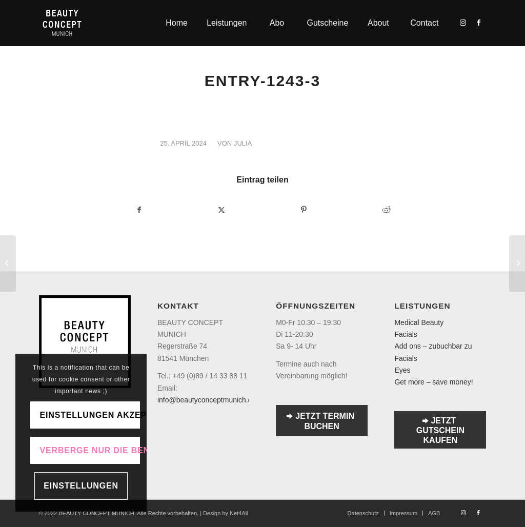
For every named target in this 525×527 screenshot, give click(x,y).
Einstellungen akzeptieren (90, 415)
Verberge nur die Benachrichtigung (90, 450)
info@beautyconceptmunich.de (206, 400)
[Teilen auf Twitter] (221, 210)
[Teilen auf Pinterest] (304, 210)
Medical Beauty (418, 322)
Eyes (402, 370)
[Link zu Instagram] (463, 22)
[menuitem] (176, 23)
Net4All (238, 513)
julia (243, 143)
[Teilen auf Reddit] (386, 210)
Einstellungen (81, 485)
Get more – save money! (433, 382)
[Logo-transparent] (62, 23)
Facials (405, 334)
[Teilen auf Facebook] (139, 210)
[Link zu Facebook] (478, 22)
